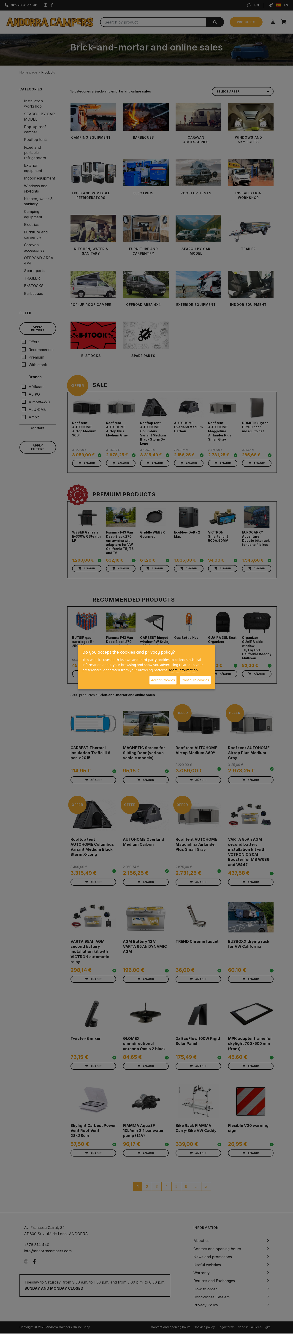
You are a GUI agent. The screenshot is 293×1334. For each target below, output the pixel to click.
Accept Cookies (163, 680)
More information (183, 669)
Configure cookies (195, 680)
